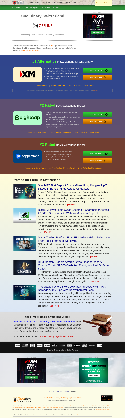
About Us (45, 398)
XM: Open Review (41, 95)
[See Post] (72, 204)
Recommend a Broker (103, 3)
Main (26, 8)
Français (59, 391)
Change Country (107, 399)
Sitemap (79, 398)
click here (95, 90)
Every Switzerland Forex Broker (81, 95)
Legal (70, 398)
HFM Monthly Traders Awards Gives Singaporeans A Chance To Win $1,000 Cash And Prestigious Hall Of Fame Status (73, 265)
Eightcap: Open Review (37, 142)
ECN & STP (75, 2)
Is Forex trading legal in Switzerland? (44, 332)
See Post (77, 414)
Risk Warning (64, 398)
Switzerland (17, 8)
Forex (31, 2)
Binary (37, 2)
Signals (67, 2)
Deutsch (51, 391)
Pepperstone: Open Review (36, 178)
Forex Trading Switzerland (30, 50)
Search (74, 398)
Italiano (66, 391)
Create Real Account (106, 72)
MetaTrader (46, 2)
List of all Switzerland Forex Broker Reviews (62, 350)
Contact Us (52, 398)
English (34, 8)
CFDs (53, 2)
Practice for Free (106, 76)
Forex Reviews (45, 8)
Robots (60, 2)
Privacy (58, 398)
